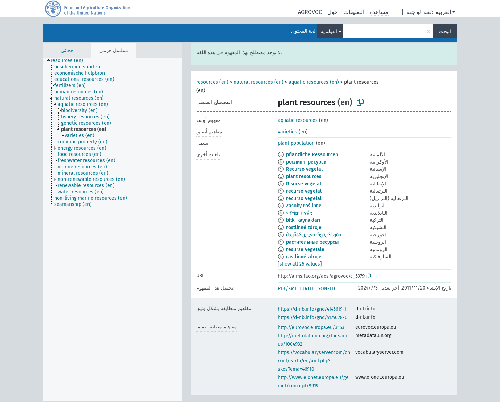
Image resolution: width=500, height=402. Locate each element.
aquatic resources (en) (314, 82)
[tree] (112, 229)
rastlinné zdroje (304, 257)
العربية (443, 12)
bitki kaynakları (303, 220)
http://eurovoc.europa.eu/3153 (311, 327)
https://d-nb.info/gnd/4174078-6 (312, 317)
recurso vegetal (304, 191)
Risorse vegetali (304, 184)
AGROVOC (310, 12)
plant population (296, 143)
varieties (287, 132)
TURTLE (307, 289)
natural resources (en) (258, 82)
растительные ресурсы (312, 242)
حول (332, 12)
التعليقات (353, 12)
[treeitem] (69, 61)
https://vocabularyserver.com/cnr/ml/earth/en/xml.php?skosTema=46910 (314, 361)
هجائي (67, 50)
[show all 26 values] (300, 264)
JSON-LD (325, 289)
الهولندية (328, 31)
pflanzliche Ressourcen (312, 155)
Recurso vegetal (304, 169)
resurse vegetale (305, 249)
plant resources (304, 176)
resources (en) (212, 82)
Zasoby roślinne (304, 206)
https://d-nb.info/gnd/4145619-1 (312, 309)
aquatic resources (298, 120)
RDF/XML (287, 289)
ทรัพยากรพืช (299, 213)
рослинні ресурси (306, 162)
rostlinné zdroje (304, 228)
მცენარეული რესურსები (313, 235)
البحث (445, 31)
